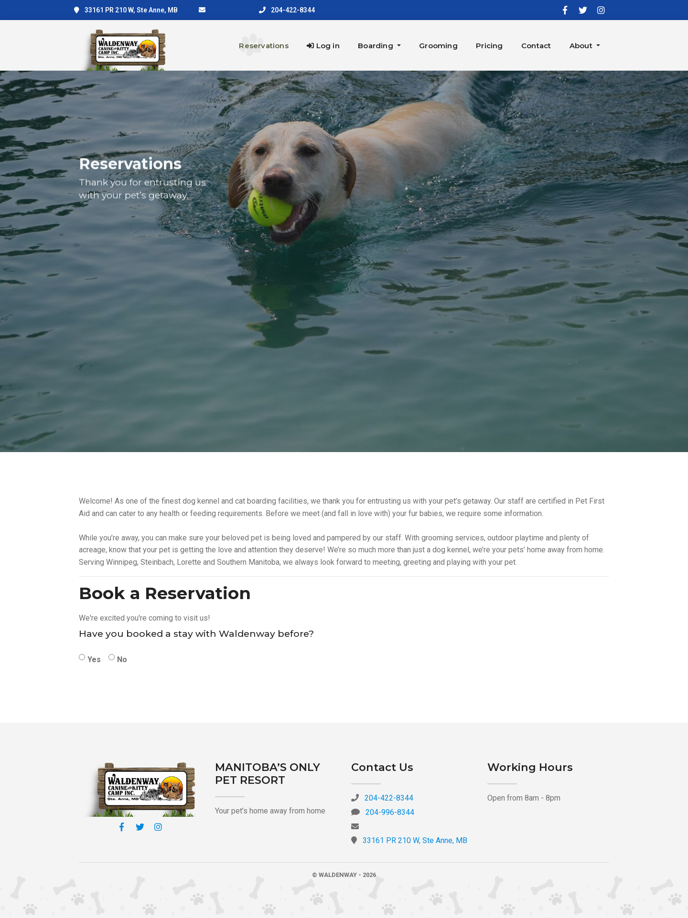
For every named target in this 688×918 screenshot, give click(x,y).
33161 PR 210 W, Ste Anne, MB (131, 10)
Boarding (376, 45)
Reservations (263, 45)
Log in (323, 45)
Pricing (489, 45)
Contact (536, 45)
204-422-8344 (293, 10)
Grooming (438, 45)
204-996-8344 (390, 812)
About (582, 45)
